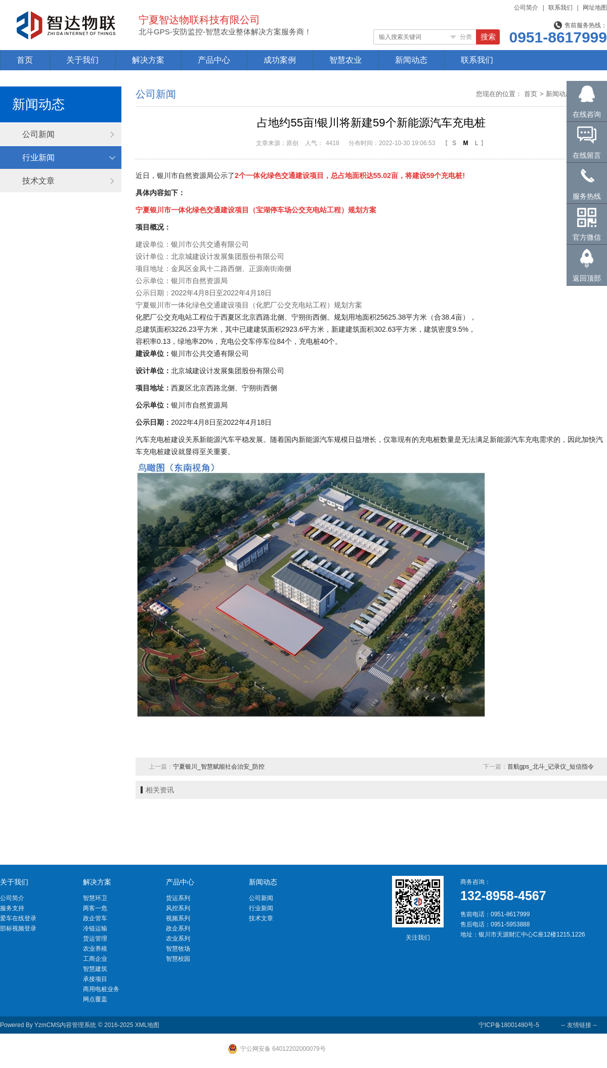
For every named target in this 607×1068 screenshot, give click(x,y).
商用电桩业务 (101, 989)
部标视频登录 (18, 928)
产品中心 (214, 60)
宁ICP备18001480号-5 (509, 1025)
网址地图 (595, 7)
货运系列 (178, 898)
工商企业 (95, 958)
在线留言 (587, 155)
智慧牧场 (178, 948)
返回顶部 (587, 278)
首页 (25, 60)
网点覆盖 (95, 999)
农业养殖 (95, 948)
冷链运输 (95, 928)
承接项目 (95, 979)
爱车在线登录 (18, 918)
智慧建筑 (95, 968)
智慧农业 (345, 60)
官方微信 (587, 237)
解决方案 (148, 60)
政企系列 (178, 928)
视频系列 (178, 918)
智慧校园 (178, 958)
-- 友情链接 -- (579, 1025)
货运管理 (95, 938)
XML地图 (147, 1025)
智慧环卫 (95, 898)
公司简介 (526, 7)
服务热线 (587, 196)
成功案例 (280, 60)
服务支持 (12, 908)
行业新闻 (38, 157)
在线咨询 (587, 114)
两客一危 (95, 908)
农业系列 (178, 938)
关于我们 (82, 60)
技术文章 (38, 180)
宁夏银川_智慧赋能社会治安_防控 (219, 766)
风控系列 (178, 908)
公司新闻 (38, 134)
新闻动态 (411, 60)
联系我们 (560, 7)
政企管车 (95, 918)
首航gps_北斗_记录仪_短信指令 (550, 766)
